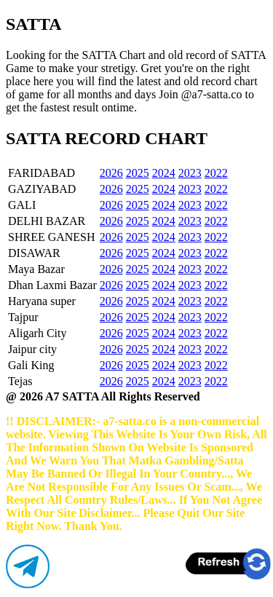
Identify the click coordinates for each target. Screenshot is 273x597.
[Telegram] (28, 584)
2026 (111, 173)
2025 (137, 173)
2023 (190, 173)
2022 (216, 173)
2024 (163, 173)
